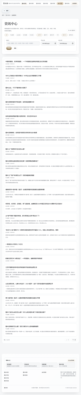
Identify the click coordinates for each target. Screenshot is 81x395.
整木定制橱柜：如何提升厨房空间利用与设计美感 (21, 133)
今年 (58, 35)
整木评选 (45, 3)
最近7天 (45, 35)
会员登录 (74, 3)
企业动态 (18, 35)
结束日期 (60, 40)
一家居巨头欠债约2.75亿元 (14, 244)
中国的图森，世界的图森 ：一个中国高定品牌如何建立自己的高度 (26, 62)
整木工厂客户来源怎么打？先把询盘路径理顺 (20, 175)
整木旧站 (67, 3)
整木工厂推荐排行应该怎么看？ (16, 149)
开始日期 (43, 40)
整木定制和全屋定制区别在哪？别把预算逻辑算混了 (22, 161)
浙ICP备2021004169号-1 (44, 387)
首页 (3, 15)
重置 (15, 48)
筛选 (9, 48)
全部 (6, 35)
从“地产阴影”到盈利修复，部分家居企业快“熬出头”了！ (23, 216)
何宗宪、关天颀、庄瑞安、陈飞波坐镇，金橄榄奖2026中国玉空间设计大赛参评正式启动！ (34, 204)
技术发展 (25, 35)
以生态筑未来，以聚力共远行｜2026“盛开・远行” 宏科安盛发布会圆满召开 (29, 284)
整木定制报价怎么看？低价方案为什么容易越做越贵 (22, 326)
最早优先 (71, 35)
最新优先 (64, 35)
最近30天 (52, 35)
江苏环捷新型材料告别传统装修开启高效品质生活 (21, 267)
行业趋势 (12, 35)
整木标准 (38, 3)
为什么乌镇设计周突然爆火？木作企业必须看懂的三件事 (23, 76)
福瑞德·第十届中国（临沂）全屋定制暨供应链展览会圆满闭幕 (25, 190)
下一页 (74, 340)
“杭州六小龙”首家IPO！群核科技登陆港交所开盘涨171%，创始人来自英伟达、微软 (32, 230)
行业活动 (31, 35)
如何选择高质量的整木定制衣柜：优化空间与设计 (21, 116)
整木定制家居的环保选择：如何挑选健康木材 (20, 102)
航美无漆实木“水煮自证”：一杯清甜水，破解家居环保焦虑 (24, 258)
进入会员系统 (71, 360)
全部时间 (39, 35)
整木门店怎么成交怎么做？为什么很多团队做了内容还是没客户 (26, 312)
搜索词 (7, 40)
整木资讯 (24, 3)
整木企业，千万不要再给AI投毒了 (16, 88)
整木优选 (60, 3)
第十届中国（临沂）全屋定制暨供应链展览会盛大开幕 (23, 298)
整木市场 (52, 3)
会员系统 (44, 372)
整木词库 (31, 3)
